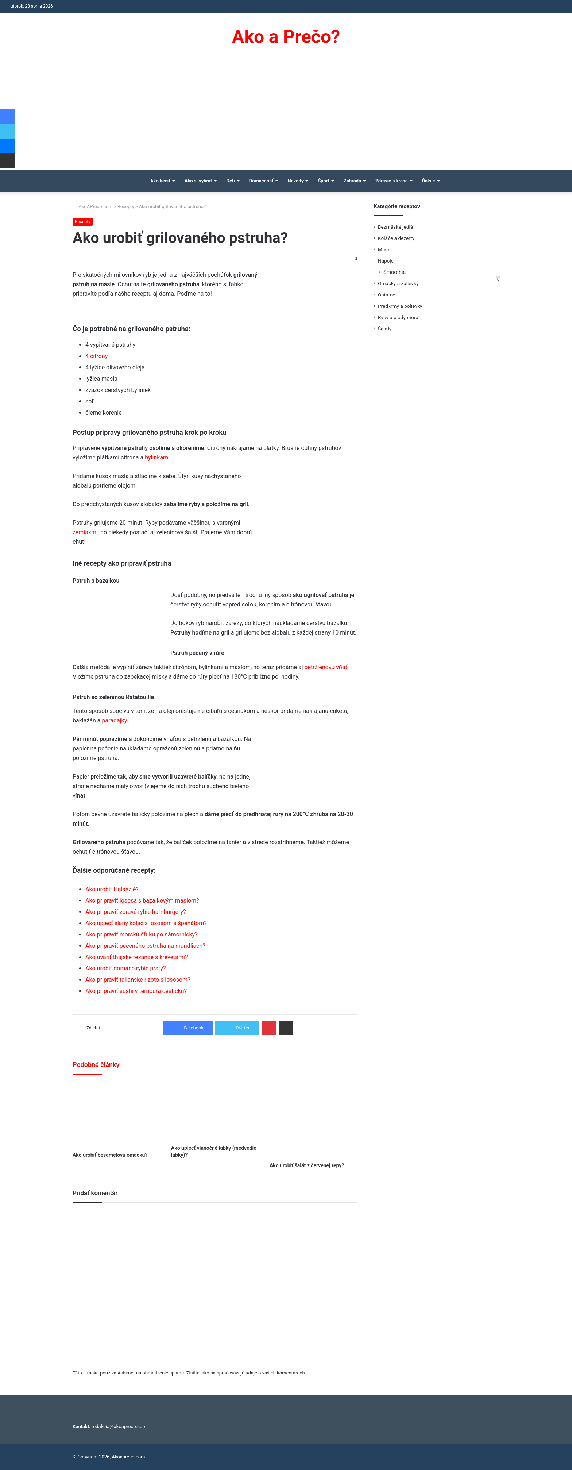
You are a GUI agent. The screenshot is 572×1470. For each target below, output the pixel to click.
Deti (230, 180)
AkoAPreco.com (93, 206)
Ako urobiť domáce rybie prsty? (125, 968)
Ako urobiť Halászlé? (112, 889)
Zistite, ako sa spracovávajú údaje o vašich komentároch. (246, 1373)
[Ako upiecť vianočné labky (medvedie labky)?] (215, 1111)
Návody (296, 180)
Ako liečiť (160, 180)
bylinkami (157, 457)
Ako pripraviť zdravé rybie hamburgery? (135, 911)
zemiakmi (85, 532)
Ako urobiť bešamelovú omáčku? (110, 1155)
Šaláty (384, 328)
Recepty (125, 206)
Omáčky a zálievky (398, 283)
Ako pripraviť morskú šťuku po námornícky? (141, 934)
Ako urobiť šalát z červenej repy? (307, 1165)
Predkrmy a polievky (400, 306)
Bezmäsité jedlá (395, 227)
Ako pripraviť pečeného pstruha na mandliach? (145, 945)
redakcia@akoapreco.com (119, 1426)
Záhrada (352, 180)
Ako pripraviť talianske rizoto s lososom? (137, 979)
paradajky (114, 720)
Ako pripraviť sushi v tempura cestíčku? (136, 991)
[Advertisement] (286, 115)
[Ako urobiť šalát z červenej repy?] (313, 1120)
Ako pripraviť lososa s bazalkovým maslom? (142, 900)
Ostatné (386, 295)
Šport (323, 180)
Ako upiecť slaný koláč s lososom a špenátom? (146, 923)
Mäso (384, 249)
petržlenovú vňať (325, 667)
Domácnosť (261, 180)
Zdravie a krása (391, 180)
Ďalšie (428, 180)
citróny (99, 356)
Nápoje (386, 261)
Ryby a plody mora (398, 317)
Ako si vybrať (198, 180)
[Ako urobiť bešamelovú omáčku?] (116, 1115)
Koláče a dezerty (396, 238)
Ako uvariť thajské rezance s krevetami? (136, 957)
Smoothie (394, 272)
